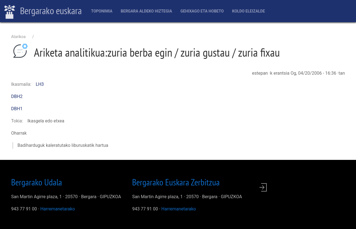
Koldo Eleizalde (248, 11)
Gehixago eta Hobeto (202, 11)
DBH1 (17, 108)
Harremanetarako (57, 209)
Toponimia (101, 11)
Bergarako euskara (43, 11)
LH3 (40, 84)
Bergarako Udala (36, 182)
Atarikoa (18, 36)
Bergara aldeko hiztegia (146, 11)
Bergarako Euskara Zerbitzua (176, 182)
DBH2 (17, 96)
